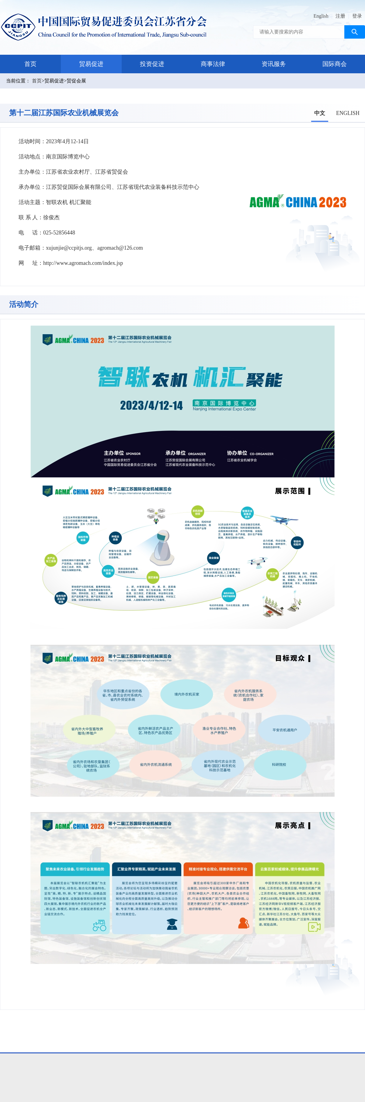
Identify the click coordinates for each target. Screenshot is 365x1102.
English (321, 16)
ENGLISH (348, 113)
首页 (30, 64)
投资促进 (152, 64)
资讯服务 (274, 64)
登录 (357, 16)
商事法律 (213, 64)
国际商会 (334, 64)
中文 (319, 113)
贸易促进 (91, 64)
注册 (340, 16)
